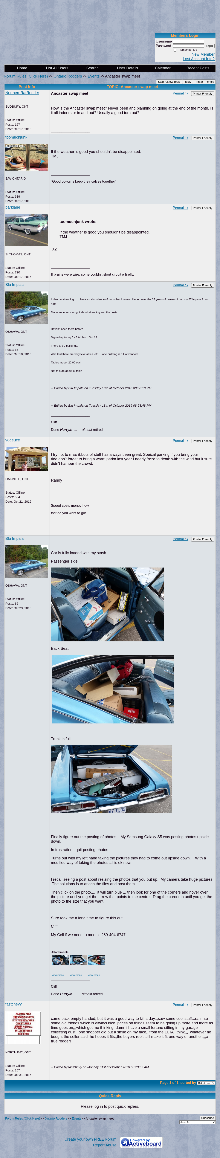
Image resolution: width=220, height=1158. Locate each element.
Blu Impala (14, 284)
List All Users (57, 68)
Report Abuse (104, 1145)
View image (58, 975)
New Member (203, 54)
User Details (127, 68)
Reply (187, 81)
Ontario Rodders (68, 76)
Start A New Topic (169, 81)
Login (209, 45)
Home (22, 68)
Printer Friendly (204, 81)
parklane (12, 207)
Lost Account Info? (199, 59)
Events (93, 76)
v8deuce (12, 440)
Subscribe (207, 1118)
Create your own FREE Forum (90, 1139)
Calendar (163, 68)
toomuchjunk (16, 137)
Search (92, 68)
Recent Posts (197, 68)
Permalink (180, 93)
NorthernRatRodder (22, 93)
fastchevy (13, 1004)
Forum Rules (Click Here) (26, 76)
